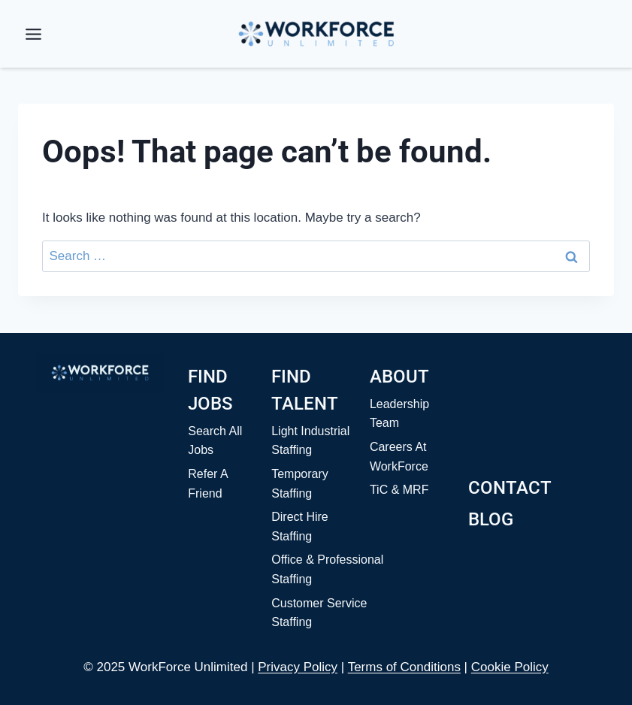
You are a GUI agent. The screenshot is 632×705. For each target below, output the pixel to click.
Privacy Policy (297, 667)
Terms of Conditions (404, 667)
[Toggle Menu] (33, 34)
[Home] (100, 373)
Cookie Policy (510, 667)
